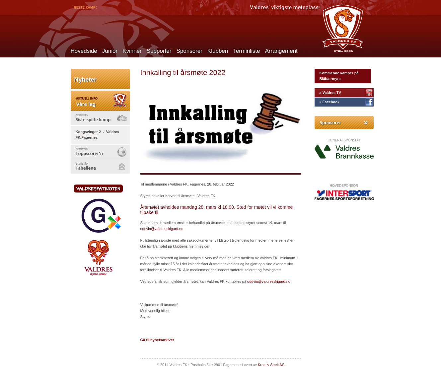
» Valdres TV (330, 93)
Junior (109, 51)
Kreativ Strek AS (271, 365)
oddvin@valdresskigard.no (162, 229)
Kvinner (132, 51)
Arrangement (281, 51)
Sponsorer (189, 51)
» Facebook (330, 102)
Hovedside (84, 51)
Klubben (217, 51)
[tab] (100, 118)
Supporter (159, 51)
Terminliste (246, 51)
